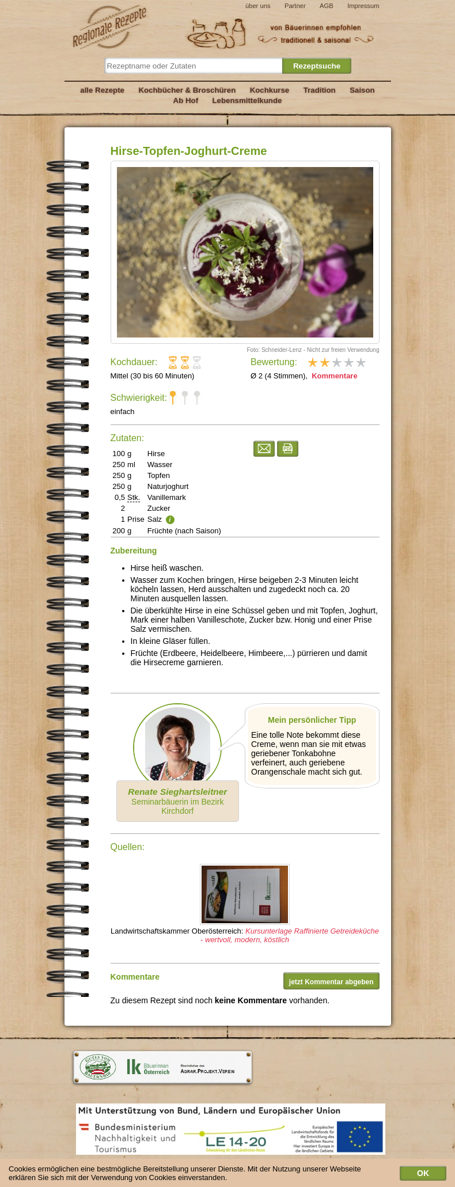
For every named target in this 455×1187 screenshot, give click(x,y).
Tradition (320, 90)
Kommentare (334, 375)
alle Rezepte (102, 90)
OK (423, 1175)
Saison (362, 90)
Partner (295, 5)
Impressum (363, 5)
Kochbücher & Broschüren (187, 90)
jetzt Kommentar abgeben (331, 982)
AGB (326, 5)
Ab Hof (185, 100)
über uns (258, 5)
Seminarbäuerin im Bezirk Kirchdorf (177, 801)
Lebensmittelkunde (247, 100)
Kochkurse (270, 90)
